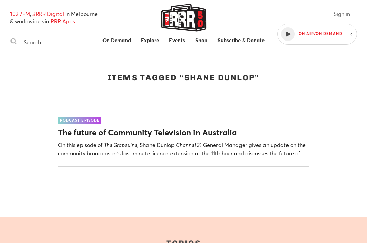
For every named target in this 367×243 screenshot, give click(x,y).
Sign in (342, 13)
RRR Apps (63, 21)
